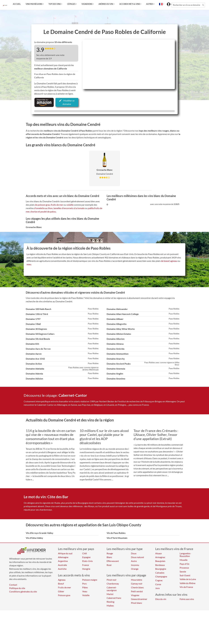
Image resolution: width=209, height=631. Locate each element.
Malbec (110, 605)
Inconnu (135, 565)
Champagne (161, 576)
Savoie (183, 571)
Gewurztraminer (139, 599)
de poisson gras (42, 204)
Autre (134, 561)
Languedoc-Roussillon (185, 554)
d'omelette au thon (43, 208)
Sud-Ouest (185, 575)
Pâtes (85, 587)
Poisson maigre (89, 579)
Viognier (135, 595)
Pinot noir (111, 579)
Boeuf (61, 583)
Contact (13, 584)
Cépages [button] (71, 4)
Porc (84, 583)
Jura (157, 588)
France (85, 565)
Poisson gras (64, 595)
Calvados (159, 572)
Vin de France (186, 587)
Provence (184, 567)
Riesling (110, 601)
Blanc (109, 557)
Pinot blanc (136, 602)
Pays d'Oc (184, 563)
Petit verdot (137, 591)
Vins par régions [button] (34, 4)
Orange (134, 568)
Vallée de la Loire (188, 579)
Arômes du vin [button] (106, 4)
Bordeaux (160, 565)
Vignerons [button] (87, 4)
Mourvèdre (136, 579)
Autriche (62, 568)
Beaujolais (160, 561)
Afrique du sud (65, 553)
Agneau (62, 579)
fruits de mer (57, 204)
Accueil (17, 4)
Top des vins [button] (54, 4)
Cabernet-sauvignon (112, 588)
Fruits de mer (64, 587)
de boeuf (165, 261)
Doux (133, 553)
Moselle (183, 559)
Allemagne (63, 557)
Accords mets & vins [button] (129, 4)
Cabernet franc (114, 598)
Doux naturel (137, 557)
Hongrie (86, 568)
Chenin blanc (137, 587)
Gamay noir (136, 583)
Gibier (61, 591)
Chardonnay (113, 583)
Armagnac (160, 557)
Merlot (110, 594)
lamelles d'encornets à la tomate (69, 208)
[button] (161, 4)
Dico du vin (160, 599)
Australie (62, 565)
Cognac (159, 580)
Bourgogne (160, 568)
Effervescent (113, 561)
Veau (84, 591)
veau (29, 264)
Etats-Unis (87, 561)
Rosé (109, 565)
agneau (173, 261)
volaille (69, 204)
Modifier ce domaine (66, 102)
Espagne (86, 557)
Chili (84, 553)
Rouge (110, 553)
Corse (158, 584)
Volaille (85, 595)
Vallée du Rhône (187, 583)
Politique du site (17, 588)
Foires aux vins (187, 599)
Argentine (63, 561)
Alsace (158, 553)
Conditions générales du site (23, 591)
